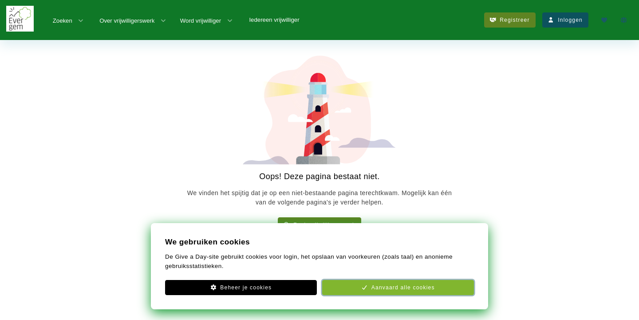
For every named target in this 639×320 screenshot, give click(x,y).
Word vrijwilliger (206, 20)
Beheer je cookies (241, 287)
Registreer (510, 20)
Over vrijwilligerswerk (133, 20)
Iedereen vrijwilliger (274, 19)
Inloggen (565, 20)
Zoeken (69, 20)
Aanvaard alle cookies (397, 287)
